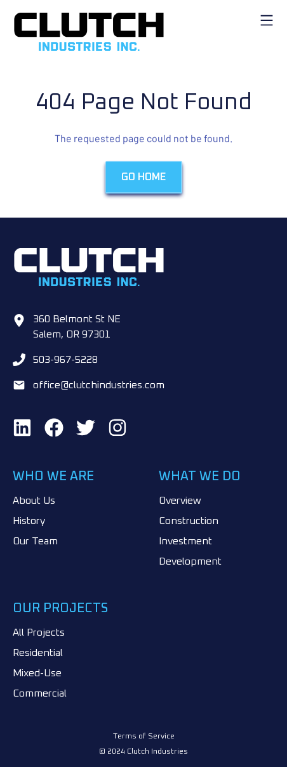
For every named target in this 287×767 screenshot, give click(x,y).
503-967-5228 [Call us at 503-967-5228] (65, 360)
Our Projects (60, 608)
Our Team (35, 541)
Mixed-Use (37, 673)
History (29, 521)
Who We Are (53, 476)
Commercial (40, 693)
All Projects (39, 632)
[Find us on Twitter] (85, 427)
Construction (188, 521)
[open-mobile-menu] (266, 20)
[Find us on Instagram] (117, 427)
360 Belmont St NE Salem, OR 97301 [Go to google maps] (77, 326)
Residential (38, 653)
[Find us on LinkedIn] (22, 427)
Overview (180, 500)
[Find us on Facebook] (53, 427)
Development (190, 561)
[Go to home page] (143, 32)
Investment (185, 541)
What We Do (200, 476)
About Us (34, 500)
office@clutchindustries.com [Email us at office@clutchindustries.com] (98, 385)
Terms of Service (144, 736)
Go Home (143, 178)
